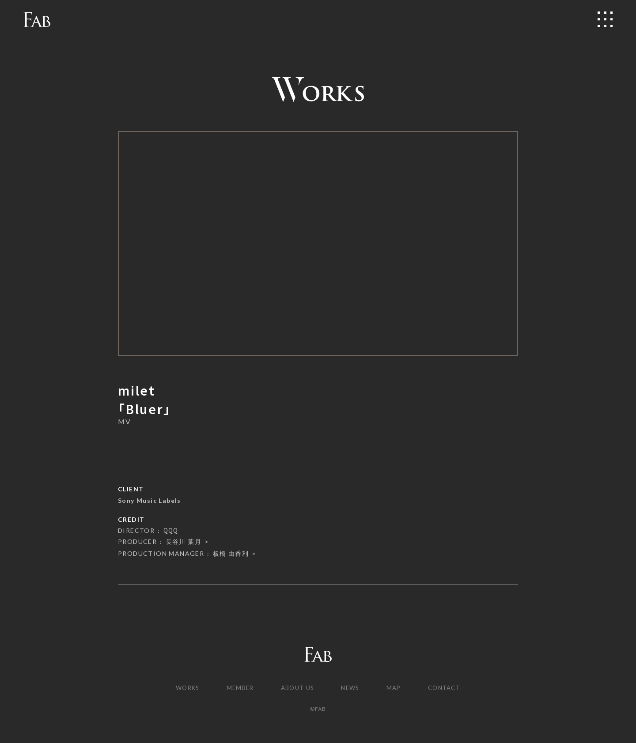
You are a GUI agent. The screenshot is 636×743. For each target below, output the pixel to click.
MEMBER (236, 688)
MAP (397, 688)
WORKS (181, 688)
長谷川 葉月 (183, 541)
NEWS (352, 688)
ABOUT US (296, 688)
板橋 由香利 (231, 553)
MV (124, 422)
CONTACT (450, 688)
